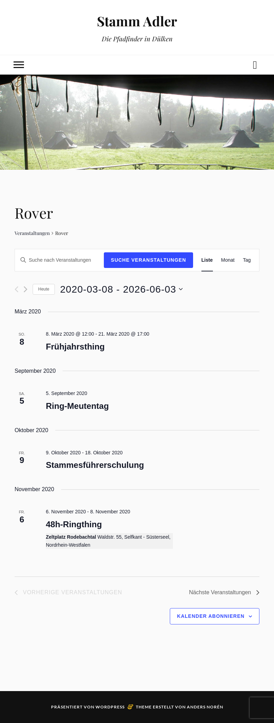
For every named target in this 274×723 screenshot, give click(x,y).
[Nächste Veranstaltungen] (25, 289)
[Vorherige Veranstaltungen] (16, 289)
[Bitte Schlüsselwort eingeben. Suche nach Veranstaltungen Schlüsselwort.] (59, 260)
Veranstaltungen (32, 233)
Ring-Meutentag (77, 406)
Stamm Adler (137, 21)
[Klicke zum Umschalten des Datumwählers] (121, 289)
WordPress (110, 706)
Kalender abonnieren (210, 616)
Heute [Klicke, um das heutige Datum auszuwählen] (43, 289)
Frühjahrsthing (75, 346)
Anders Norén (205, 706)
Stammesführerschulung (95, 465)
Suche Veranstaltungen (148, 260)
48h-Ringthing (74, 524)
